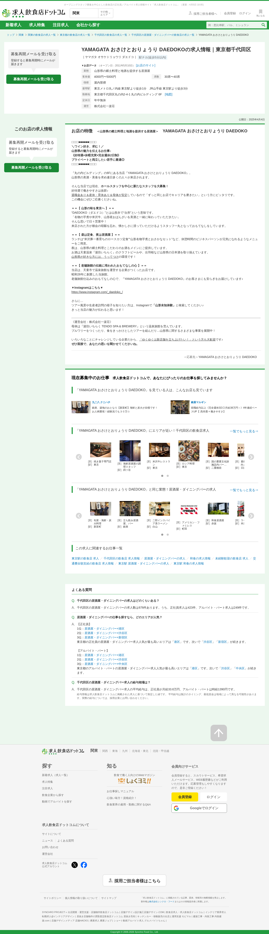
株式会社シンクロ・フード (161, 901)
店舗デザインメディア (69, 920)
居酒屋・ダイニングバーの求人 (164, 558)
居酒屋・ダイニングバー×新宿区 (105, 637)
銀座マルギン (198, 402)
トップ (11, 34)
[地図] (168, 94)
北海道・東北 (140, 750)
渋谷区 (207, 641)
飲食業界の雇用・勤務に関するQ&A (129, 804)
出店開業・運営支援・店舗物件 (93, 912)
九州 (125, 750)
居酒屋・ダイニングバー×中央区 (105, 664)
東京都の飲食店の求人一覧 (75, 34)
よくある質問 (65, 840)
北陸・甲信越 (161, 750)
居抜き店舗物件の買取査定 (106, 916)
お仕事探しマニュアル (120, 791)
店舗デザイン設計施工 (142, 912)
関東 (21, 34)
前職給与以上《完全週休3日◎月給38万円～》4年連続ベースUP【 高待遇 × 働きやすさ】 (224, 409)
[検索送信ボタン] (263, 25)
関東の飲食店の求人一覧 (42, 34)
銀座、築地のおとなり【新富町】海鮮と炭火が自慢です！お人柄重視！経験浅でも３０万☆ (125, 409)
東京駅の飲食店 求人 (85, 558)
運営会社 (47, 853)
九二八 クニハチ (101, 402)
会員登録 (185, 797)
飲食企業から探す (53, 795)
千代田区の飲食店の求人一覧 (110, 34)
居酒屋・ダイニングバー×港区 (104, 628)
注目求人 (61, 25)
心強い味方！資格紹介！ (122, 798)
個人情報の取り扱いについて (81, 898)
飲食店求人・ (184, 912)
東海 (115, 750)
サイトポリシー (52, 898)
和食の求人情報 (200, 558)
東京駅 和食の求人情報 (189, 563)
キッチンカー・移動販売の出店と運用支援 (164, 916)
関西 (105, 750)
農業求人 (101, 920)
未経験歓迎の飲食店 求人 (231, 558)
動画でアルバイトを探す (57, 801)
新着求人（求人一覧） (55, 775)
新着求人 (13, 25)
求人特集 (37, 25)
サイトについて (51, 833)
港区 (177, 641)
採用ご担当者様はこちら (137, 880)
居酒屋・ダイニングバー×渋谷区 (105, 633)
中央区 (240, 668)
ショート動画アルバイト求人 (139, 920)
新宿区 (222, 641)
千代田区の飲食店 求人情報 (122, 558)
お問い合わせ (50, 847)
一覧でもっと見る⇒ (244, 431)
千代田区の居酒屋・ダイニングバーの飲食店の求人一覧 (162, 34)
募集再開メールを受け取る (33, 79)
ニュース (47, 840)
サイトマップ (108, 898)
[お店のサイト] (145, 65)
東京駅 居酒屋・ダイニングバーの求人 (143, 563)
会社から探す (88, 25)
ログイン (214, 797)
